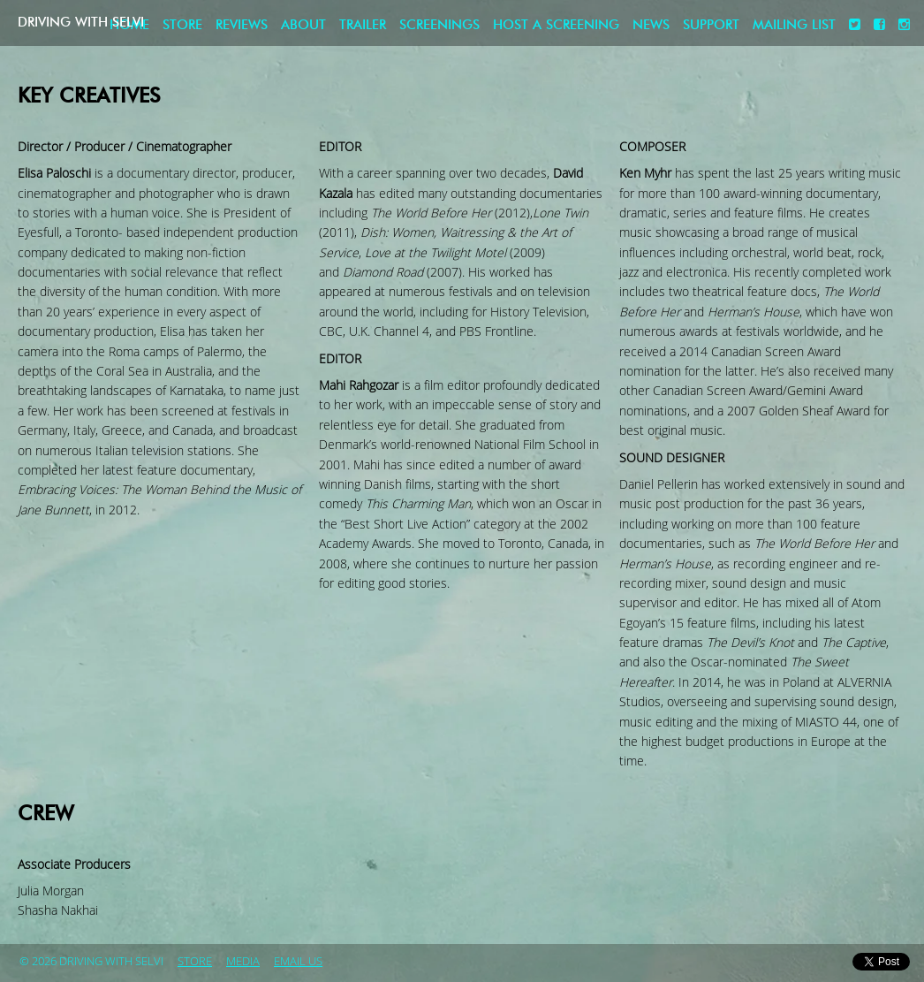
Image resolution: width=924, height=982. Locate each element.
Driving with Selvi (111, 22)
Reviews (242, 25)
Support (711, 25)
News (651, 25)
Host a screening (556, 25)
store (195, 962)
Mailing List (794, 25)
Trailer (362, 25)
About (303, 25)
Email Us (298, 962)
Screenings (439, 25)
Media (243, 962)
